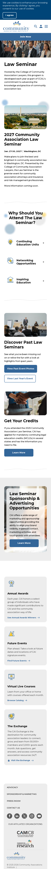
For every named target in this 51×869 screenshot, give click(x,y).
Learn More (22, 454)
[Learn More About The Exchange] (20, 760)
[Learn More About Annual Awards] (23, 617)
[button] (35, 26)
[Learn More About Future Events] (18, 660)
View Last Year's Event (21, 379)
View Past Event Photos (22, 370)
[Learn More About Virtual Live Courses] (17, 700)
